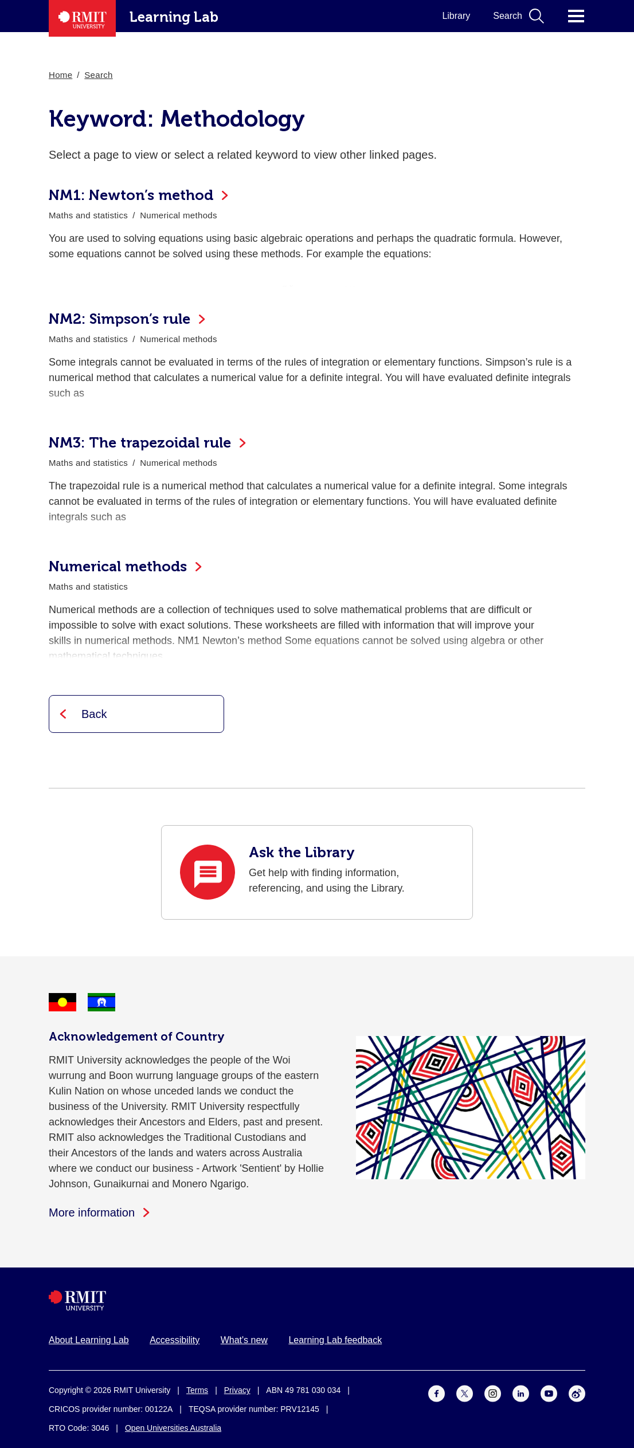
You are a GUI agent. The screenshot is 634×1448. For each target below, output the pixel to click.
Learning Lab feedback (335, 1340)
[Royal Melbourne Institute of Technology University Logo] (317, 1300)
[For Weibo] (577, 1393)
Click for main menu (576, 16)
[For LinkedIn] (520, 1393)
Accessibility (174, 1340)
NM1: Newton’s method (131, 195)
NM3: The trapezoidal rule (140, 442)
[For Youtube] (549, 1393)
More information (92, 1212)
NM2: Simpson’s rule (119, 319)
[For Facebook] (436, 1393)
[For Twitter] (464, 1393)
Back (94, 714)
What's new (244, 1340)
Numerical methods (118, 566)
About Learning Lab (89, 1340)
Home (60, 75)
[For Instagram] (492, 1393)
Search (98, 75)
